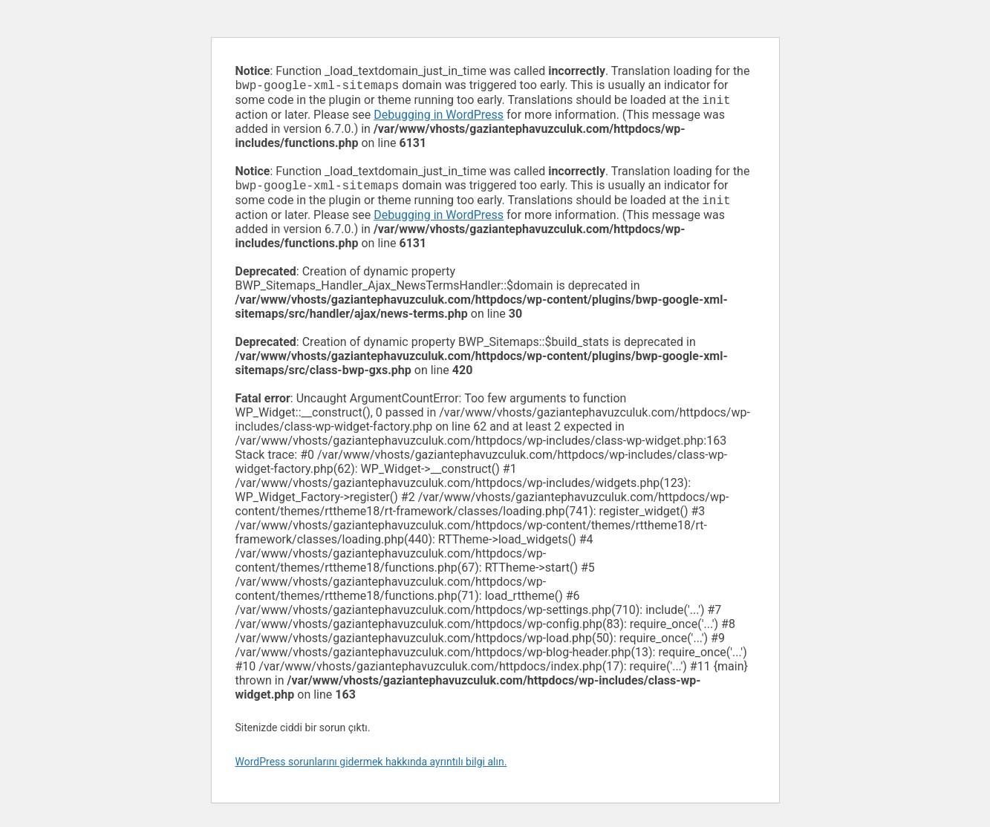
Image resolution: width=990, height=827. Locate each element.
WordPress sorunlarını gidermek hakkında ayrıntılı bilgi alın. (371, 768)
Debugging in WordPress (439, 118)
